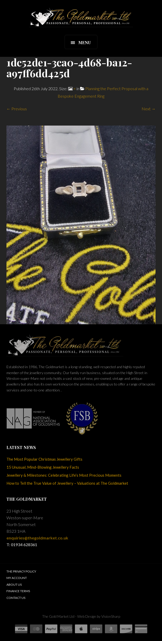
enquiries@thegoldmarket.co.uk (37, 537)
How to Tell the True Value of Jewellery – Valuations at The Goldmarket (67, 483)
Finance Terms (18, 591)
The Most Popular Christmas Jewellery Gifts (44, 459)
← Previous (16, 108)
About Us (14, 584)
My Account (16, 578)
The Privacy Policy (21, 571)
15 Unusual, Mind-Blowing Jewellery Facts (42, 467)
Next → (149, 108)
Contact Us (15, 598)
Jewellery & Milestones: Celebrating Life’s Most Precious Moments (63, 475)
